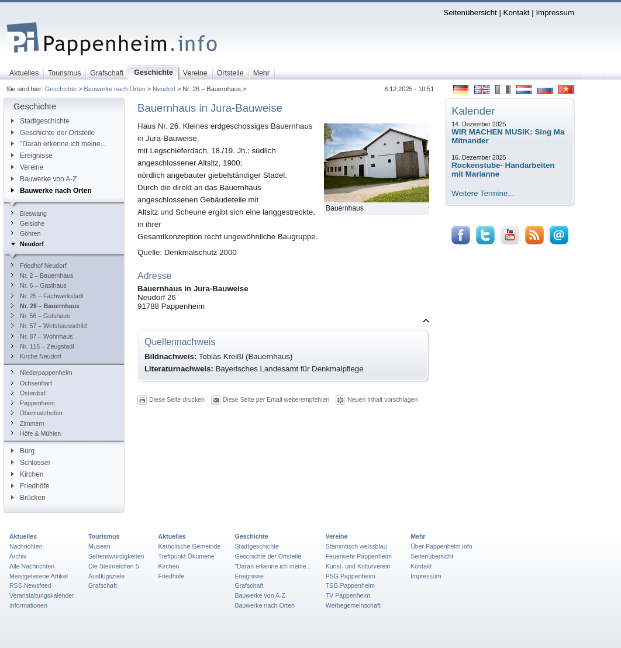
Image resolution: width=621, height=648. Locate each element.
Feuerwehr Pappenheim (359, 556)
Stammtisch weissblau (356, 546)
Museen (99, 546)
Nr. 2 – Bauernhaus (42, 275)
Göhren (25, 233)
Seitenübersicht (469, 12)
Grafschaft (102, 585)
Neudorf (164, 88)
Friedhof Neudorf (39, 265)
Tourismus (103, 536)
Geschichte (61, 88)
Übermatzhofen (37, 412)
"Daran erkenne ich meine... (58, 144)
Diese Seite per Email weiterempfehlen (276, 399)
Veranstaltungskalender (41, 595)
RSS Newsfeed (30, 585)
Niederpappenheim (42, 372)
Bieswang (29, 213)
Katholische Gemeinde (189, 546)
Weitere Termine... (482, 193)
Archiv (17, 556)
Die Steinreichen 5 (113, 566)
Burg (22, 451)
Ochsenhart (31, 383)
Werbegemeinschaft (353, 605)
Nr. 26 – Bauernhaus (45, 305)
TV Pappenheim (348, 595)
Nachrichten (26, 546)
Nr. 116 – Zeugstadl (42, 346)
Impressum (555, 12)
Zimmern (27, 423)
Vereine (27, 167)
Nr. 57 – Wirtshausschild (49, 325)
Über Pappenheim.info (441, 546)
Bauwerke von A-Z (44, 179)
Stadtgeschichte (40, 121)
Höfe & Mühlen (36, 433)
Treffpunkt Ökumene (186, 556)
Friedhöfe (30, 486)
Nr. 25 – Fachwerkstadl (47, 295)
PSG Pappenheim (350, 576)
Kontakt (516, 12)
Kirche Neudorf (36, 356)
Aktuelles (23, 536)
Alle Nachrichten (31, 566)
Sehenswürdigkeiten (116, 556)
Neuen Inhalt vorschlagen (382, 399)
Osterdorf (28, 393)
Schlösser (30, 463)
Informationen (28, 605)
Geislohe (27, 223)
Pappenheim (33, 402)
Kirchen (27, 474)
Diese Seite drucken (177, 399)
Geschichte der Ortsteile (53, 133)
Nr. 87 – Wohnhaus (42, 336)
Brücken (28, 498)
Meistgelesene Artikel (38, 576)
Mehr (417, 536)
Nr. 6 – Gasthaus (39, 285)
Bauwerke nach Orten (115, 88)
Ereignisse (32, 155)
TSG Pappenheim (350, 585)
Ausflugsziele (106, 576)
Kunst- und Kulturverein (358, 566)
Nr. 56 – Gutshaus (40, 315)
